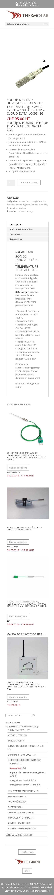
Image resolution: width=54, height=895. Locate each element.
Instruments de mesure (18, 726)
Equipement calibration (21, 791)
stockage (29, 211)
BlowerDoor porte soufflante (25, 745)
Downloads (16, 234)
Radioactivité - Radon (20, 817)
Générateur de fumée (17, 834)
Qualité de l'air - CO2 (19, 812)
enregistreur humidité (21, 780)
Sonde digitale (23, 204)
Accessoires (16, 239)
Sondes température (16, 208)
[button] (43, 60)
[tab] (28, 224)
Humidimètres (15, 796)
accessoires (24, 201)
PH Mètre (13, 807)
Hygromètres (15, 801)
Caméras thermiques (19, 754)
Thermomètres (16, 730)
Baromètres (14, 740)
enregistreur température (23, 784)
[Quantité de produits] (11, 183)
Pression (14, 763)
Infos (27, 870)
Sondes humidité (39, 204)
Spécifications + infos (21, 229)
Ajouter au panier (29, 182)
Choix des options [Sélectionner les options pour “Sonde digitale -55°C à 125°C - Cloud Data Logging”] (18, 541)
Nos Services (27, 851)
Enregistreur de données (22, 760)
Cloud (21, 211)
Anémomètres (15, 735)
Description (16, 224)
